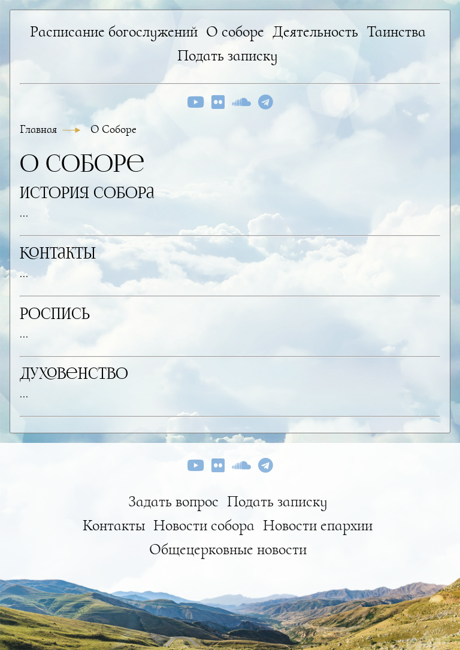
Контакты (114, 525)
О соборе (235, 31)
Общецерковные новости (228, 549)
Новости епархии (318, 525)
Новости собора (204, 525)
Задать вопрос (173, 501)
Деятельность (315, 31)
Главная (39, 129)
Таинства (396, 31)
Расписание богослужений (114, 31)
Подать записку (227, 55)
